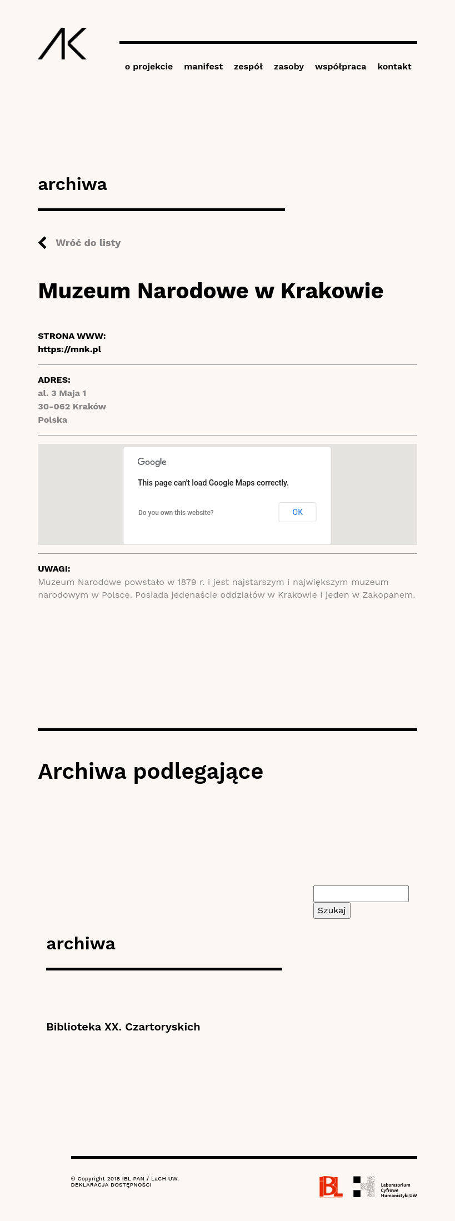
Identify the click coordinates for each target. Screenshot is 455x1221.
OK (298, 512)
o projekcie (149, 66)
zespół (248, 66)
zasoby (289, 66)
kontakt (394, 66)
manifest (203, 66)
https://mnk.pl (69, 349)
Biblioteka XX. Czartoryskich (123, 1026)
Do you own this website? (176, 513)
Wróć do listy (88, 242)
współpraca (340, 66)
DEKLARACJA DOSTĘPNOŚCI (111, 1185)
